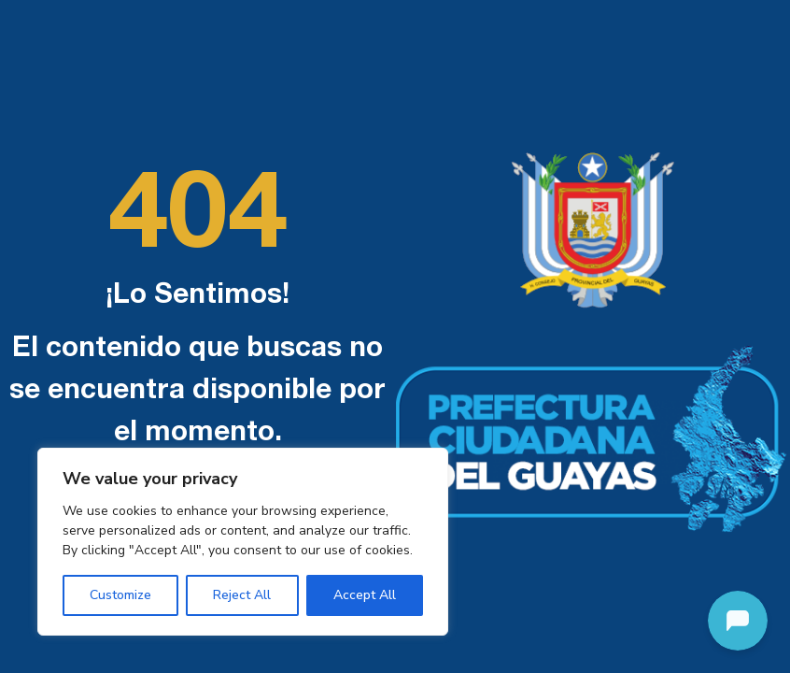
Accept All (364, 595)
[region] (242, 542)
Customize (120, 595)
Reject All (242, 595)
